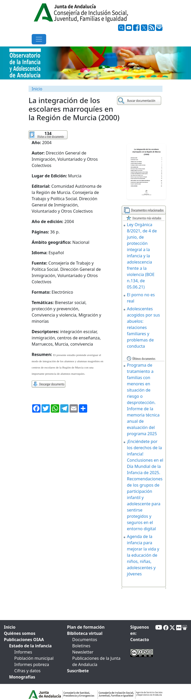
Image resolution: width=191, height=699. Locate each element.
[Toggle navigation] (39, 39)
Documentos (84, 639)
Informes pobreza (31, 664)
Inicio (37, 89)
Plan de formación (86, 627)
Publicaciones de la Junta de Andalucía (96, 661)
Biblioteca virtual (84, 633)
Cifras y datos (27, 671)
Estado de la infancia (30, 646)
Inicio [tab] (9, 627)
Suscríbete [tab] (78, 671)
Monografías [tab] (22, 677)
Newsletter (82, 652)
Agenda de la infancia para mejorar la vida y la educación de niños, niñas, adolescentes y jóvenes (143, 555)
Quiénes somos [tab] (19, 633)
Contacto (139, 639)
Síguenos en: (139, 630)
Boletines (81, 646)
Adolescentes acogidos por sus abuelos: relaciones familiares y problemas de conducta (143, 327)
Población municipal (33, 658)
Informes (23, 652)
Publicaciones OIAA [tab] (24, 639)
